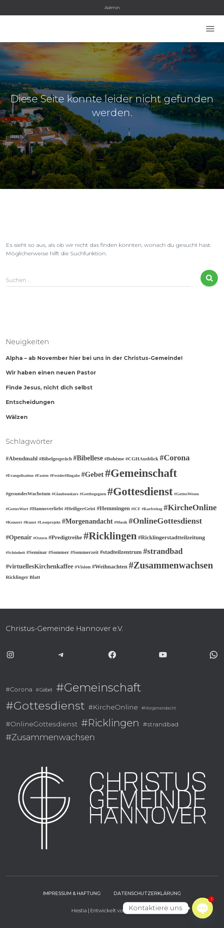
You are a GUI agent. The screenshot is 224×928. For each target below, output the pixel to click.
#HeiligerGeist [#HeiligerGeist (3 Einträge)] (80, 508)
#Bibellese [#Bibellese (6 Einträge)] (88, 458)
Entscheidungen (30, 402)
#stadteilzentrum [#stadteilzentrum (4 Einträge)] (121, 552)
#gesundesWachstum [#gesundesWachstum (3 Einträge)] (28, 493)
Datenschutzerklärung (147, 893)
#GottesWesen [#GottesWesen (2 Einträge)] (186, 494)
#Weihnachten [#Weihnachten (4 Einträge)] (109, 566)
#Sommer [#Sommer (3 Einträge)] (58, 552)
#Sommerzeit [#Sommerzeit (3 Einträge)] (84, 552)
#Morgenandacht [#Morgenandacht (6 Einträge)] (87, 521)
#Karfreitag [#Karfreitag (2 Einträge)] (152, 509)
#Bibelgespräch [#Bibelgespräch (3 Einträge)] (55, 459)
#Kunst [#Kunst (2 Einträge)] (29, 522)
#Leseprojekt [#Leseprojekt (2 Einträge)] (49, 522)
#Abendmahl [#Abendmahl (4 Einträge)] (22, 458)
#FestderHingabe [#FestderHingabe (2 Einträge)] (65, 475)
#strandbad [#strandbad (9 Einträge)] (163, 551)
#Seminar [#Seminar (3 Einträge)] (37, 552)
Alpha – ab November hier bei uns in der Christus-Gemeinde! (94, 358)
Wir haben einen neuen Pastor (51, 372)
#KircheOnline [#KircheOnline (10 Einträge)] (190, 507)
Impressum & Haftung (72, 893)
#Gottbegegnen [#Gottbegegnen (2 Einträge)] (93, 494)
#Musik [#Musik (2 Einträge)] (120, 522)
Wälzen (17, 417)
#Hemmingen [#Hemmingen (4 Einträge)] (113, 508)
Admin (112, 7)
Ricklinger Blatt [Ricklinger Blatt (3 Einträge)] (23, 577)
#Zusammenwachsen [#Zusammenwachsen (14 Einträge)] (171, 565)
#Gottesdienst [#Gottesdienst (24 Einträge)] (140, 491)
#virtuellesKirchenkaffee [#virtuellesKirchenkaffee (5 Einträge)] (39, 566)
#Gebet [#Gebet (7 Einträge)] (92, 474)
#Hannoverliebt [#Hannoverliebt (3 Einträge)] (46, 508)
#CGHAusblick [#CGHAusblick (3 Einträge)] (141, 459)
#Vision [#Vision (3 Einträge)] (83, 567)
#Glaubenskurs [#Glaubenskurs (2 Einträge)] (65, 494)
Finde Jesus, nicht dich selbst (49, 387)
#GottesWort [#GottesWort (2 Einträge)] (17, 509)
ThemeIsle (140, 910)
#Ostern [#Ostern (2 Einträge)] (40, 538)
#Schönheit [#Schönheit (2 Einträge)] (15, 552)
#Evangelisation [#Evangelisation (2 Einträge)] (19, 475)
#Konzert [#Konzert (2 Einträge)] (14, 522)
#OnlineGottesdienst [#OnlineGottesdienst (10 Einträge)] (165, 521)
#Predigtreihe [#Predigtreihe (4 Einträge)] (65, 537)
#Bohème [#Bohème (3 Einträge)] (114, 459)
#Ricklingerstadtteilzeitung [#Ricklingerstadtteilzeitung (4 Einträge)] (171, 537)
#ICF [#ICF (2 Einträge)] (136, 509)
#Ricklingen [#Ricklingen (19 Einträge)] (110, 536)
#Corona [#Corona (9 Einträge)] (175, 457)
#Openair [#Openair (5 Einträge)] (19, 537)
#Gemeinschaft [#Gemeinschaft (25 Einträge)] (141, 473)
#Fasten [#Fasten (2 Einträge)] (42, 475)
